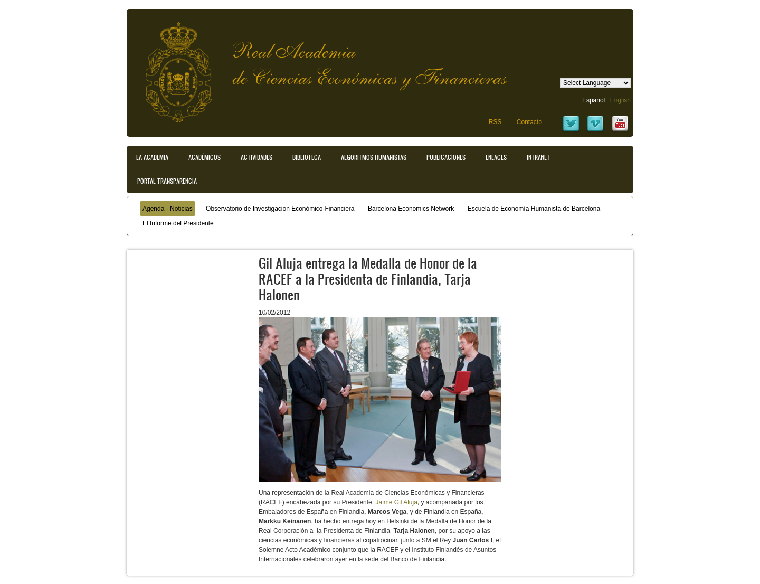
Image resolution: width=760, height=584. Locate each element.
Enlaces (496, 157)
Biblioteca (306, 157)
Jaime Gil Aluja (396, 502)
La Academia (152, 157)
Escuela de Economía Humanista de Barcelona (534, 208)
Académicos (204, 157)
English (620, 100)
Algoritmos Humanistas (373, 157)
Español (593, 100)
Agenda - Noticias (167, 208)
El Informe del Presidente (178, 223)
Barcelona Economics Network (411, 208)
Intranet (538, 157)
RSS (495, 122)
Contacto (529, 122)
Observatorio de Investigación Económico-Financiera (280, 208)
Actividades (256, 157)
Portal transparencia (167, 181)
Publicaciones (446, 157)
